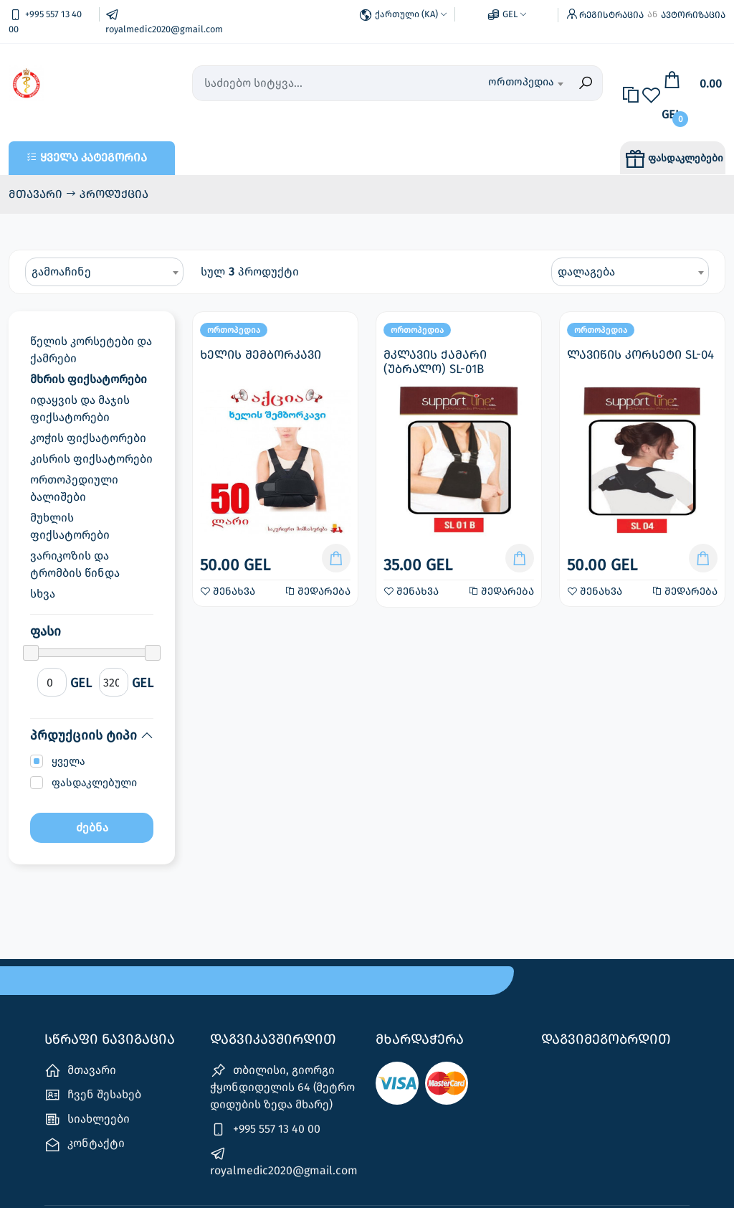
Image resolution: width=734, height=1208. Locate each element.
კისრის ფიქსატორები (91, 459)
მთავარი (37, 194)
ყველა (68, 761)
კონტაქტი (84, 1144)
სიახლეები (87, 1119)
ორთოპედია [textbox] (521, 81)
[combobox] (509, 83)
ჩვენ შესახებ (92, 1095)
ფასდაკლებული (94, 782)
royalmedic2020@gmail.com (284, 1161)
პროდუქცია (114, 194)
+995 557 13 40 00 (265, 1129)
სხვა (42, 593)
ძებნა (92, 827)
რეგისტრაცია (611, 14)
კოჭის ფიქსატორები (88, 438)
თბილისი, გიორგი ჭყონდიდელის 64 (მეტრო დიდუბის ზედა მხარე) (282, 1086)
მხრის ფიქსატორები (88, 379)
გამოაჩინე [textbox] (61, 271)
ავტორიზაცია (693, 14)
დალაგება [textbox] (586, 271)
